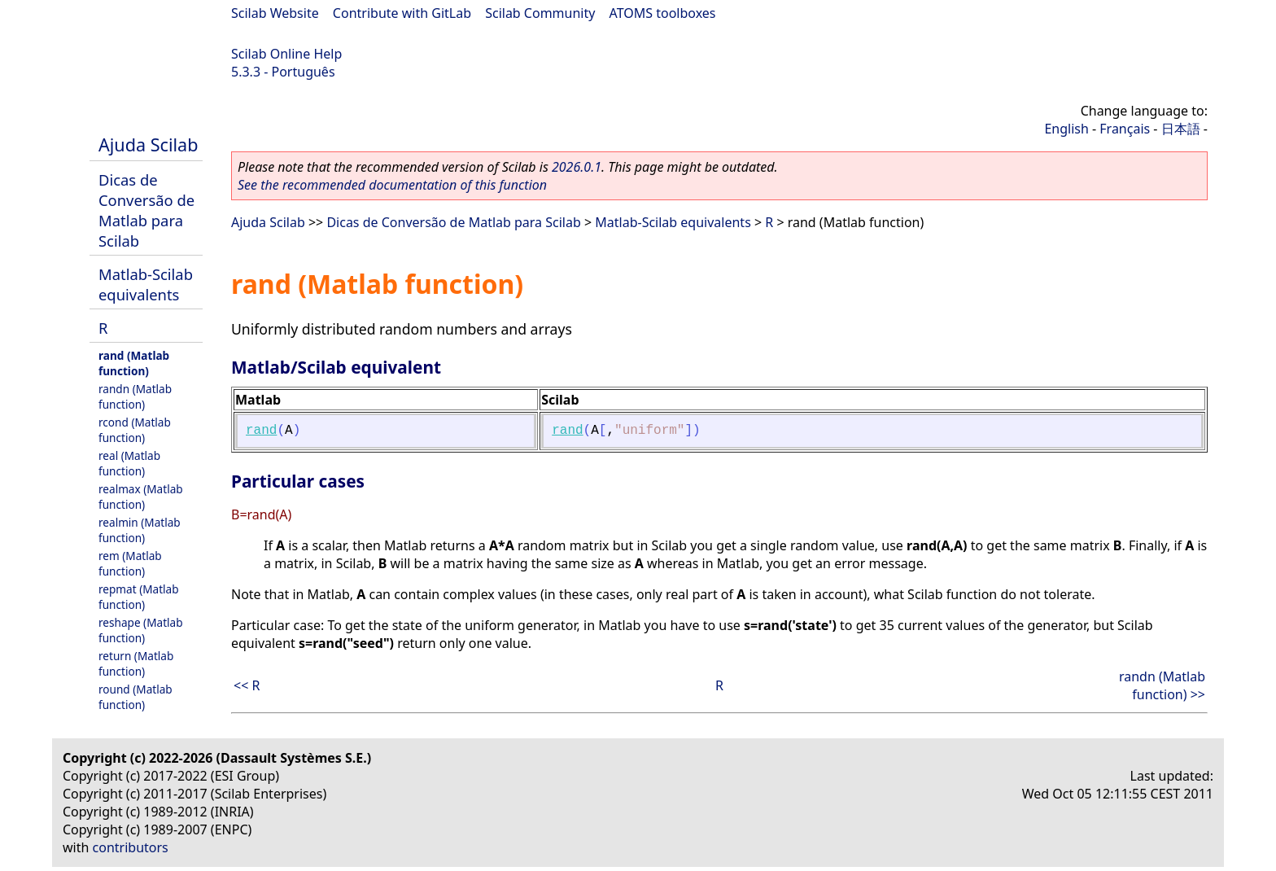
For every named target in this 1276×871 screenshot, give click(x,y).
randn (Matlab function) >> (1162, 685)
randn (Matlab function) (135, 396)
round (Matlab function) (135, 696)
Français (1124, 129)
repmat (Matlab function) (138, 596)
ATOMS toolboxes (663, 13)
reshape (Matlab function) (140, 630)
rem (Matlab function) (130, 563)
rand (261, 430)
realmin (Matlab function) (139, 529)
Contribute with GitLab (402, 13)
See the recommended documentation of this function (392, 185)
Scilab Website (275, 13)
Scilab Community (540, 13)
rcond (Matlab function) (134, 429)
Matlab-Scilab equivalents (145, 284)
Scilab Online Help (286, 54)
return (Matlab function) (135, 663)
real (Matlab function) (129, 463)
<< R (247, 685)
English (1066, 129)
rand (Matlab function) (133, 363)
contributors (130, 847)
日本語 (1180, 129)
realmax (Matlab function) (140, 496)
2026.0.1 (576, 167)
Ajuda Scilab (148, 144)
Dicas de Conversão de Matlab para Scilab (146, 210)
